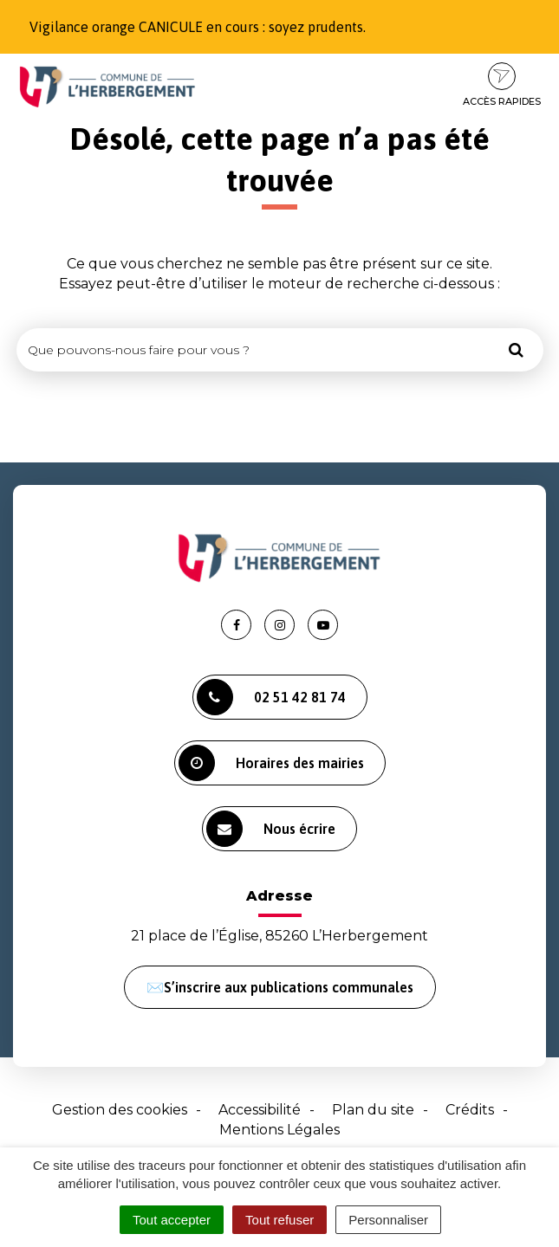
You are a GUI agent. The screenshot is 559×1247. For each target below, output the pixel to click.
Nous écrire (270, 829)
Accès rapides (502, 84)
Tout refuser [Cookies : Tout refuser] (279, 1219)
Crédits (469, 1110)
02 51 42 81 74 (271, 697)
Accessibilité (259, 1110)
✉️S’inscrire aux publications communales (279, 987)
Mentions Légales (279, 1129)
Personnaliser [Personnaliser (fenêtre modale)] (388, 1219)
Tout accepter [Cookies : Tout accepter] (172, 1219)
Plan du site (373, 1110)
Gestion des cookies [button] (119, 1110)
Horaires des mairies (271, 763)
